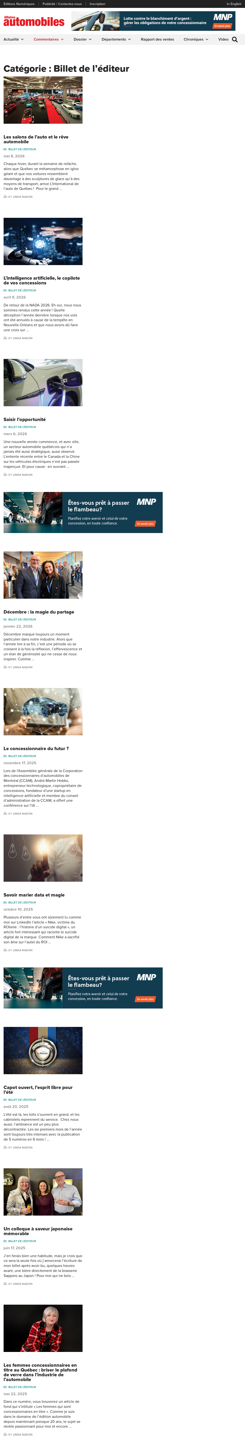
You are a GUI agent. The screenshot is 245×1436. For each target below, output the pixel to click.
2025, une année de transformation (107, 1103)
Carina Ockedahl (179, 1379)
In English (234, 4)
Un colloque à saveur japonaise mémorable (119, 782)
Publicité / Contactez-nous (62, 4)
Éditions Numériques (19, 4)
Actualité (14, 39)
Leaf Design (232, 1430)
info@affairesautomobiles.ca (77, 1331)
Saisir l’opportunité (106, 250)
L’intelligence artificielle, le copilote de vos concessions (116, 169)
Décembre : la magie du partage (120, 390)
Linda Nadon (104, 143)
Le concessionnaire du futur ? (117, 468)
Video (223, 39)
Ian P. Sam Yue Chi (219, 1371)
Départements (116, 39)
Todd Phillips (176, 1386)
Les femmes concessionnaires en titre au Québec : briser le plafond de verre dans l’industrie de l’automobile (122, 870)
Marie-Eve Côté (217, 1357)
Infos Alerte (132, 1364)
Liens (7, 1371)
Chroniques (196, 39)
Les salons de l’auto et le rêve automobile (117, 81)
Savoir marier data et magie (115, 557)
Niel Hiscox (175, 1364)
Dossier (83, 39)
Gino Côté (174, 1357)
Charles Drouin (217, 1396)
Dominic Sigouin (179, 1400)
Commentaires (49, 39)
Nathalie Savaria (217, 1389)
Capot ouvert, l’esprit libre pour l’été (119, 699)
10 (115, 1299)
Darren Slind (176, 1407)
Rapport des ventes (157, 39)
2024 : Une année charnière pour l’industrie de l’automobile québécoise (121, 1193)
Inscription (97, 4)
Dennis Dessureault (220, 1403)
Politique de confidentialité (23, 1430)
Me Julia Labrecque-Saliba (221, 1380)
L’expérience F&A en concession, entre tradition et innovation (121, 1014)
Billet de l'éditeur (104, 91)
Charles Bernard (218, 1364)
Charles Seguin (178, 1393)
